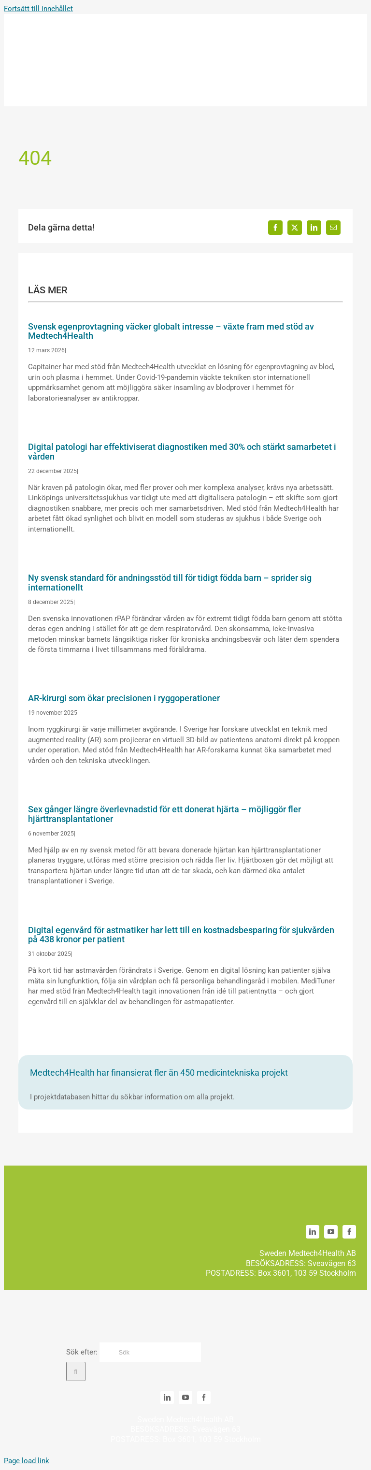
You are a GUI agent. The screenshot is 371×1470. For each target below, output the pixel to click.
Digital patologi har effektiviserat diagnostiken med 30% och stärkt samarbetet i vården (182, 451)
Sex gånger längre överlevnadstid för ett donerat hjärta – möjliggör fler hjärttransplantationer (164, 814)
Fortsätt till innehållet (38, 8)
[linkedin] (312, 1232)
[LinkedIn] (314, 227)
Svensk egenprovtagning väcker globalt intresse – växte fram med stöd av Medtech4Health (171, 331)
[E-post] (333, 227)
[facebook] (349, 1232)
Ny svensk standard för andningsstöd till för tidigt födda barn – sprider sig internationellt (170, 582)
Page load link (26, 1460)
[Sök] (150, 1352)
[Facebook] (275, 227)
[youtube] (331, 1232)
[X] (294, 227)
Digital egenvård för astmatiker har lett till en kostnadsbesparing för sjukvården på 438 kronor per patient (181, 935)
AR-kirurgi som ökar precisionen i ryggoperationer (124, 698)
